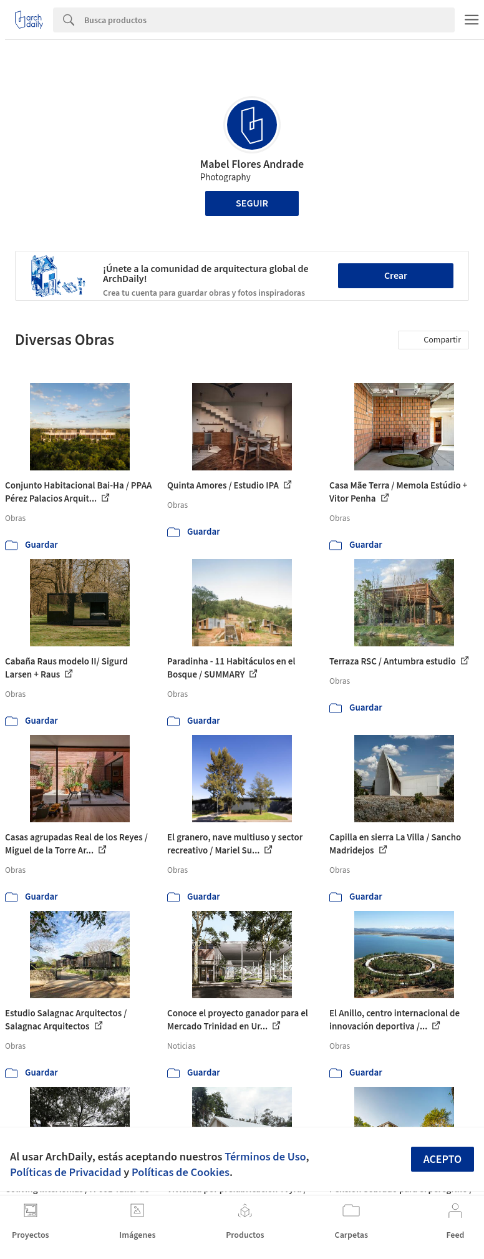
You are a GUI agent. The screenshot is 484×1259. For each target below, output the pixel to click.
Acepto (443, 1159)
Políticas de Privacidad (66, 1172)
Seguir (252, 203)
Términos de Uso (265, 1157)
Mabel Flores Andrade (252, 164)
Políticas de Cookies (181, 1172)
